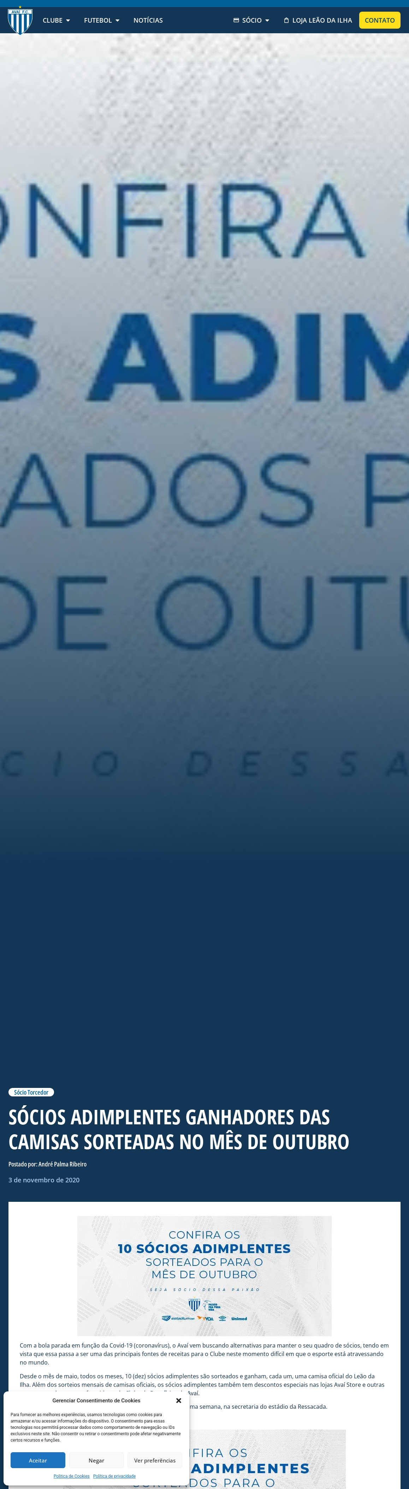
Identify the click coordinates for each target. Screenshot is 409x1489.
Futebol (101, 20)
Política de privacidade (114, 1476)
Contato (380, 20)
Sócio (251, 20)
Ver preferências (155, 1460)
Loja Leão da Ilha (317, 20)
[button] (178, 1400)
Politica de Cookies (72, 1476)
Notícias (148, 20)
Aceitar (38, 1460)
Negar (96, 1460)
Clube (56, 20)
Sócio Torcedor (31, 1092)
